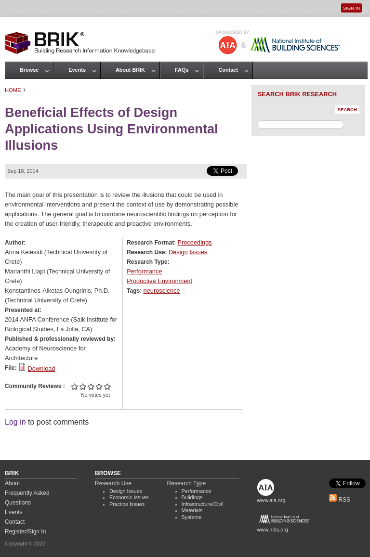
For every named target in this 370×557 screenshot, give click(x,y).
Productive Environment (159, 281)
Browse (29, 70)
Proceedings (195, 242)
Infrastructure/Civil (203, 504)
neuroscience (162, 290)
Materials (192, 510)
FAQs (181, 70)
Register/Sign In (25, 531)
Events (77, 70)
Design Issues (188, 252)
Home (13, 90)
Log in (15, 422)
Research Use (113, 483)
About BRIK (130, 70)
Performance (144, 271)
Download (41, 368)
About (12, 483)
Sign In (351, 8)
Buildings (192, 497)
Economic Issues (129, 497)
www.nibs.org (272, 529)
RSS (339, 499)
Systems (191, 517)
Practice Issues (127, 504)
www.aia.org (271, 500)
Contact (228, 70)
